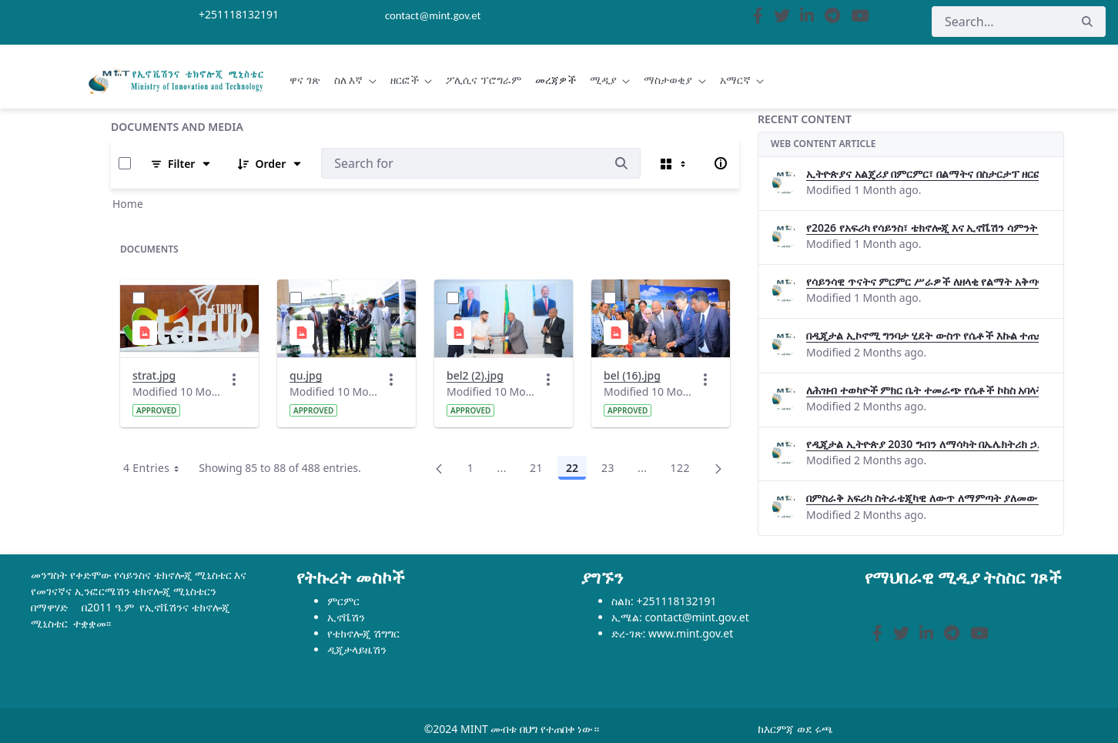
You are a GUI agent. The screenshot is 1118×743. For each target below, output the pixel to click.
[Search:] (462, 163)
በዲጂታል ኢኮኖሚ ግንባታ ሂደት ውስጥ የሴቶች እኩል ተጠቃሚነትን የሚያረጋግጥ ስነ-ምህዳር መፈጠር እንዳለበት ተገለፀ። (922, 335)
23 (612, 470)
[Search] (1000, 21)
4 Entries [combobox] (156, 468)
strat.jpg (154, 375)
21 (540, 470)
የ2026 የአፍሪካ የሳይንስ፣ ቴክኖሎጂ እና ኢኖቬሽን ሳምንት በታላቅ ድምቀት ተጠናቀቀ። (922, 227)
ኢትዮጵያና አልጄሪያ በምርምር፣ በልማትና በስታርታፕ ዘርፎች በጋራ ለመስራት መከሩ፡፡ (922, 173)
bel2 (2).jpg (475, 375)
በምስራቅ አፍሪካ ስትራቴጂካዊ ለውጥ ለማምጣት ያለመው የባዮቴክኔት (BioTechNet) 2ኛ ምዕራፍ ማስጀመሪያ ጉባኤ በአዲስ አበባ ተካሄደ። (922, 497)
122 (684, 470)
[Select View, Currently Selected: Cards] (674, 163)
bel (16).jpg (632, 375)
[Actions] (234, 379)
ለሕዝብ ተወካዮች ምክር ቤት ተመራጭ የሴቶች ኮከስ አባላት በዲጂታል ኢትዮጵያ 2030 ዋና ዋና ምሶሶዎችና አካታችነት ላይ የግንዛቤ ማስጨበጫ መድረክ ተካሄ (922, 390)
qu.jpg (306, 375)
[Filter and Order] (181, 163)
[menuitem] (304, 80)
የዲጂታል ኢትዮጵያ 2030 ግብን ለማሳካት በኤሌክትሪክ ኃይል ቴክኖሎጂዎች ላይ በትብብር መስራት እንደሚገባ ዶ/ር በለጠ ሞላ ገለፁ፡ (922, 444)
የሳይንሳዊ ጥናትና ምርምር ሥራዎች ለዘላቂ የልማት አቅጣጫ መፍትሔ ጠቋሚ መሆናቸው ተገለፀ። (922, 281)
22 (576, 470)
